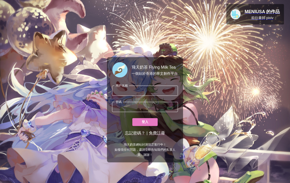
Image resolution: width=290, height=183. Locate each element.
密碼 (119, 101)
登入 (145, 122)
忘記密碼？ (135, 133)
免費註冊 (157, 133)
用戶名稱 (122, 85)
